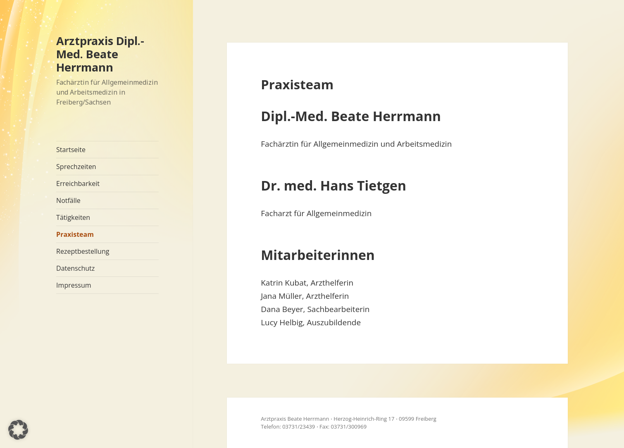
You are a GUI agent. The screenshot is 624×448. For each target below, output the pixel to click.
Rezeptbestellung (82, 251)
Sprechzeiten (76, 166)
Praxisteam (75, 234)
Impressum (73, 285)
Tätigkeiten (73, 217)
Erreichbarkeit (78, 183)
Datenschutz (75, 268)
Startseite (71, 149)
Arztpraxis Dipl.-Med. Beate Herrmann (100, 54)
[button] (18, 430)
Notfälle (68, 200)
